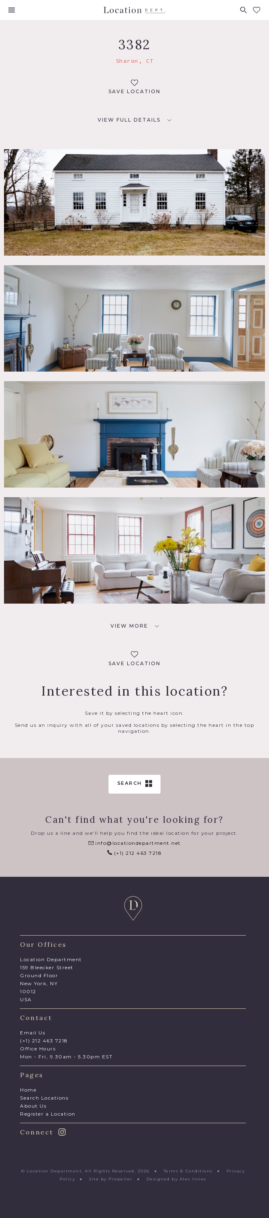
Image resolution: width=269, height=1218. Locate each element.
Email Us (32, 1033)
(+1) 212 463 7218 (134, 853)
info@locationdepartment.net (134, 843)
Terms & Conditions (188, 1171)
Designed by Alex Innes (176, 1179)
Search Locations (44, 1098)
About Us (33, 1106)
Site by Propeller (110, 1179)
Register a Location (48, 1114)
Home (28, 1090)
